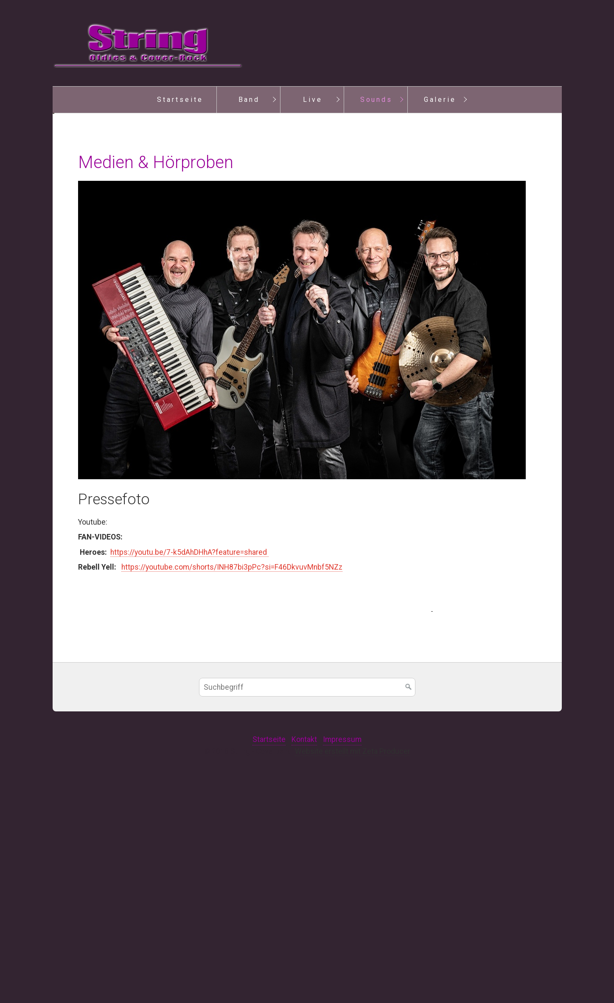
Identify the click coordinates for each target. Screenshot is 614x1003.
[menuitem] (180, 100)
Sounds (376, 100)
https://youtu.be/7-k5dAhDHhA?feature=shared (189, 775)
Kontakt (304, 962)
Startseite (180, 100)
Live (312, 100)
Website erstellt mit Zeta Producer (352, 974)
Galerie (440, 100)
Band (249, 100)
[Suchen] (408, 910)
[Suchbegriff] (307, 910)
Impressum (342, 962)
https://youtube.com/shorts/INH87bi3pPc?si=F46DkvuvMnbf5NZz (231, 790)
